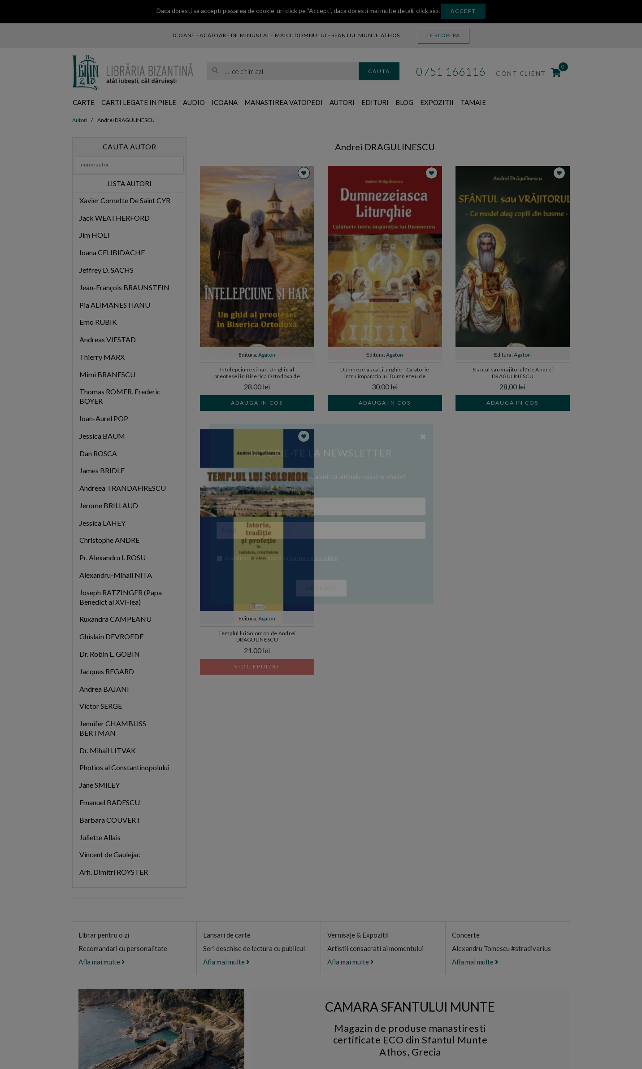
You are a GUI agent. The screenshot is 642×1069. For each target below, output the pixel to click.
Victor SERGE (100, 706)
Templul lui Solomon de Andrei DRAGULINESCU (257, 637)
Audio (215, 103)
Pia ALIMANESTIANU (114, 305)
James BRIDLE (102, 471)
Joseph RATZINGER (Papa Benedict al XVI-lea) (120, 597)
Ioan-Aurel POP (103, 419)
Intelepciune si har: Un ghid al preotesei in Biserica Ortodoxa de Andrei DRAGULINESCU (257, 373)
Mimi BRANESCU (107, 375)
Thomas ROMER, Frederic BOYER (119, 397)
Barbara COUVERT (110, 820)
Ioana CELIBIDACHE (112, 253)
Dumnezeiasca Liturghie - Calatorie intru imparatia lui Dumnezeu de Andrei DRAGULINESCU (384, 373)
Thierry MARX (102, 357)
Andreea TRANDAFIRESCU (122, 488)
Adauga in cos (257, 403)
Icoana (250, 103)
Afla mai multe (101, 962)
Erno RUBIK (98, 322)
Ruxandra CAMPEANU (115, 619)
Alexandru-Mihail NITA (115, 575)
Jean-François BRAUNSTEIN (124, 288)
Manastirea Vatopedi (319, 103)
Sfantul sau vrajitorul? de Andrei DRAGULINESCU (513, 373)
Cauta (379, 71)
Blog (459, 103)
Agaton (266, 355)
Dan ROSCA (98, 453)
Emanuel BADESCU (109, 802)
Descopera (443, 35)
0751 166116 (451, 71)
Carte (86, 103)
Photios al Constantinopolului (124, 768)
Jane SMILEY (99, 785)
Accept (463, 11)
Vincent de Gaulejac (109, 855)
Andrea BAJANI (104, 689)
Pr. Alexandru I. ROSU (112, 558)
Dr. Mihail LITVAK (107, 750)
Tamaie (539, 103)
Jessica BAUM (102, 436)
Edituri (425, 103)
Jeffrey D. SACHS (106, 270)
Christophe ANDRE (109, 541)
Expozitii (497, 103)
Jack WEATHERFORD (114, 218)
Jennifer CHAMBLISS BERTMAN (112, 728)
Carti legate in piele (150, 103)
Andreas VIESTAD (107, 340)
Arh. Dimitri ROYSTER (113, 872)
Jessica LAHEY (102, 523)
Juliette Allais (100, 837)
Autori (388, 103)
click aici (427, 10)
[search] (283, 71)
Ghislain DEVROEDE (111, 637)
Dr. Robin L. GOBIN (109, 654)
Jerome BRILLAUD (108, 506)
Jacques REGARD (106, 672)
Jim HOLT (95, 235)
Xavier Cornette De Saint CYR (124, 200)
